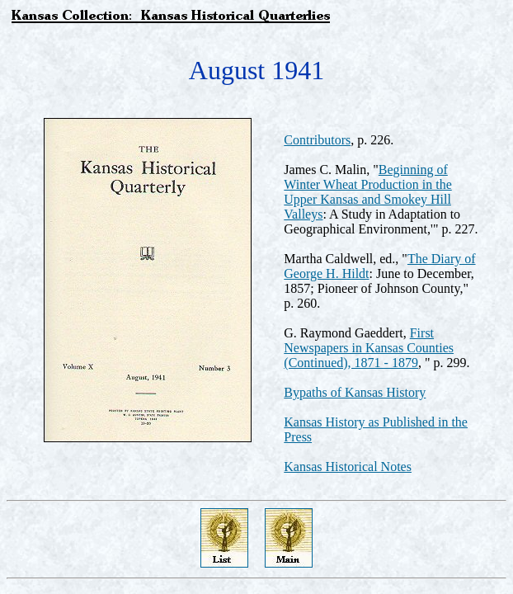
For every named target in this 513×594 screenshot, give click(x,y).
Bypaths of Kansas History (355, 392)
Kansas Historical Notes (348, 467)
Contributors (317, 140)
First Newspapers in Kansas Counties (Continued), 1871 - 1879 (369, 348)
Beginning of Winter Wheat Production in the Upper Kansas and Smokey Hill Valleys (367, 192)
